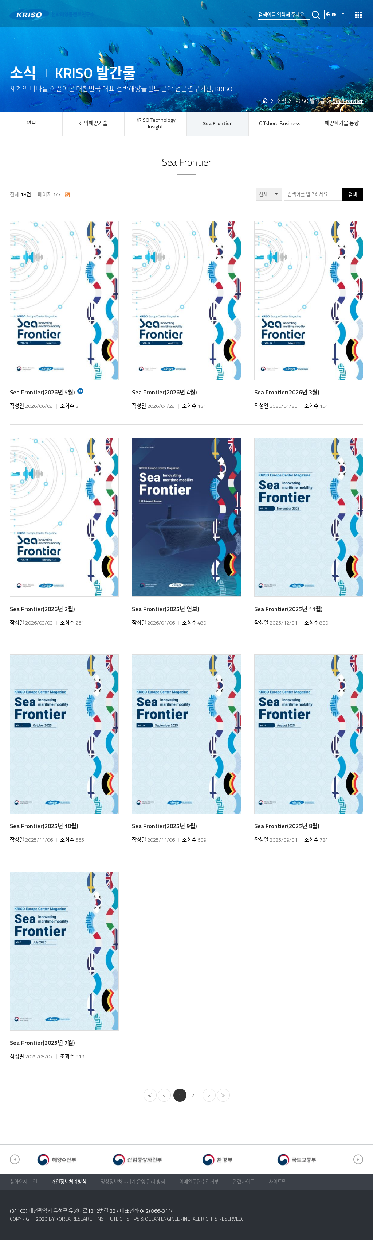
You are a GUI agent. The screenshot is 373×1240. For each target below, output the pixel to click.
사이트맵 (277, 1182)
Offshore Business (280, 123)
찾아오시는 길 (23, 1182)
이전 (164, 1095)
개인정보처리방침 (68, 1182)
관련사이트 (244, 1182)
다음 (209, 1095)
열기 (358, 15)
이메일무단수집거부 (199, 1182)
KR (339, 14)
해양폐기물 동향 (342, 123)
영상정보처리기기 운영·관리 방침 (133, 1182)
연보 (31, 123)
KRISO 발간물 (309, 101)
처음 (150, 1095)
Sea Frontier (217, 123)
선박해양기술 (93, 123)
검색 (352, 194)
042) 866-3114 (157, 1211)
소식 (281, 101)
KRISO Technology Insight (156, 123)
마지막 (223, 1095)
